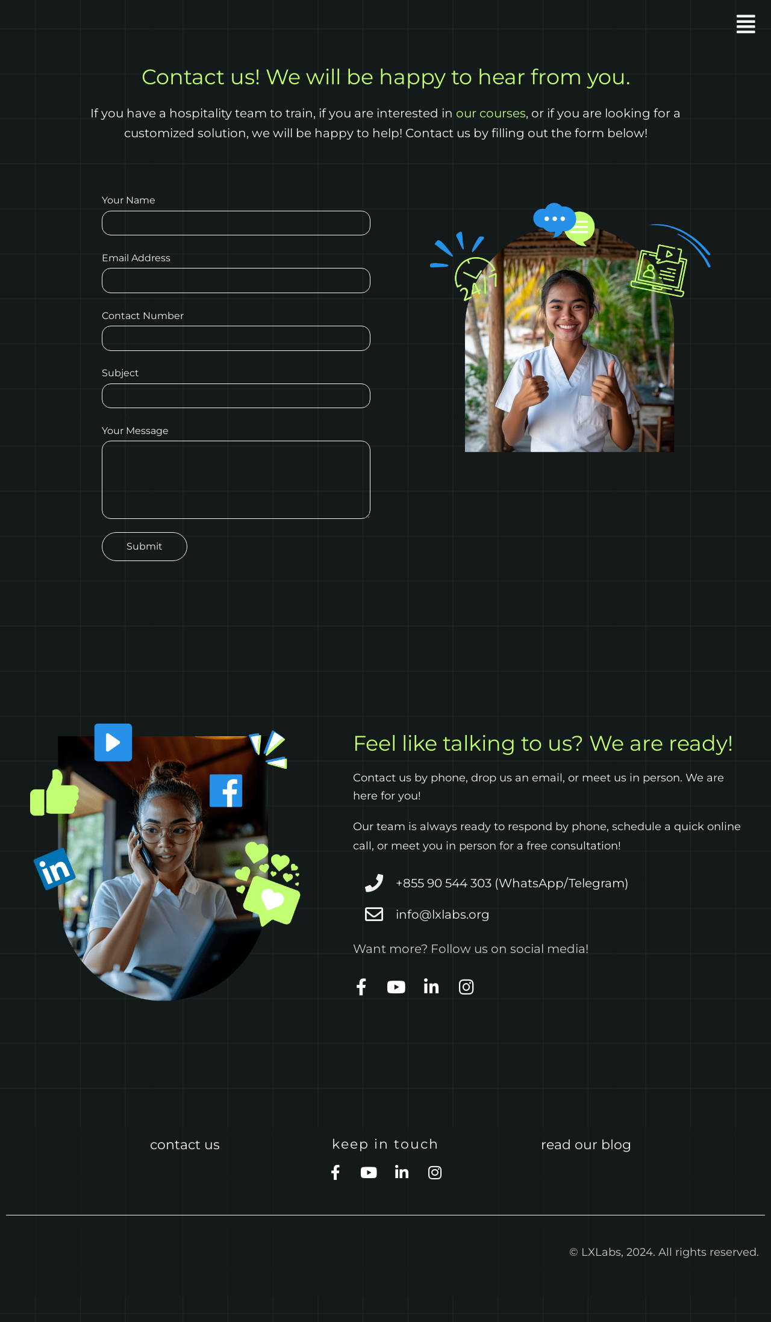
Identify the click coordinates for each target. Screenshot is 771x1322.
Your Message (236, 492)
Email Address (236, 280)
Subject (236, 405)
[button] (577, 24)
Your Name (236, 217)
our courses (491, 113)
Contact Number (236, 342)
